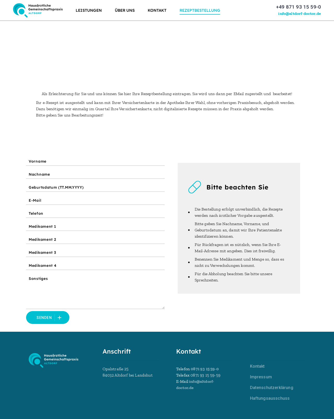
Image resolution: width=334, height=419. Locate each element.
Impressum (261, 376)
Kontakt (257, 366)
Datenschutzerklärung (271, 387)
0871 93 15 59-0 (204, 368)
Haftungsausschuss (270, 398)
